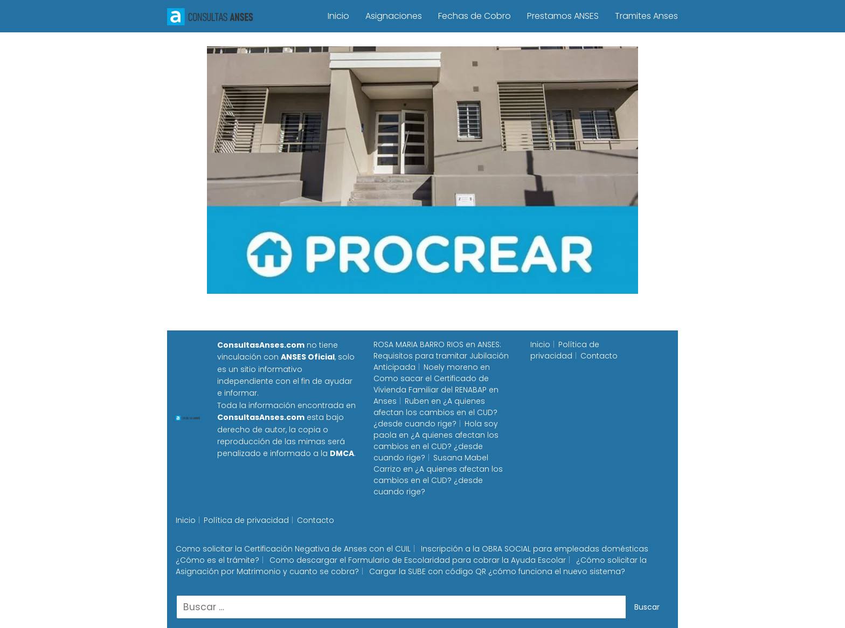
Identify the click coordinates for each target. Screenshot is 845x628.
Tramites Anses (646, 16)
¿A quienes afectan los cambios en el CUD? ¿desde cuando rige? (435, 412)
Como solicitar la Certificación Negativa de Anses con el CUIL (293, 548)
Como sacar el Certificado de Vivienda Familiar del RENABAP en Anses (435, 389)
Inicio (338, 16)
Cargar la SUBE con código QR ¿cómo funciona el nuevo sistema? (497, 571)
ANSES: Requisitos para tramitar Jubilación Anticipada (441, 355)
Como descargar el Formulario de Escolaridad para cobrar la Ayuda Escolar (417, 560)
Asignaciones (393, 16)
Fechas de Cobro (474, 16)
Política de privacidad (564, 350)
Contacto (599, 355)
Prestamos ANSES (563, 16)
